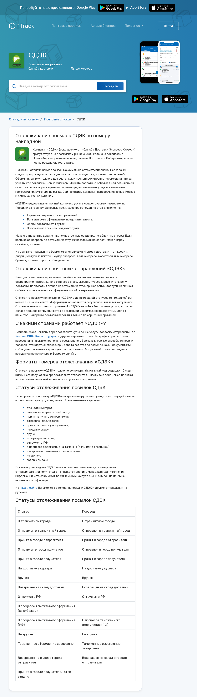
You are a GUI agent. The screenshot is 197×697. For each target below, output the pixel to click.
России (20, 336)
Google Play (100, 8)
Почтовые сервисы (66, 26)
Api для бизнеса (103, 26)
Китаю (39, 336)
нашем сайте (28, 487)
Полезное (133, 26)
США (30, 336)
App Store (152, 8)
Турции (51, 336)
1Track (21, 25)
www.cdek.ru (81, 68)
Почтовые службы (57, 119)
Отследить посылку (24, 119)
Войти (168, 26)
